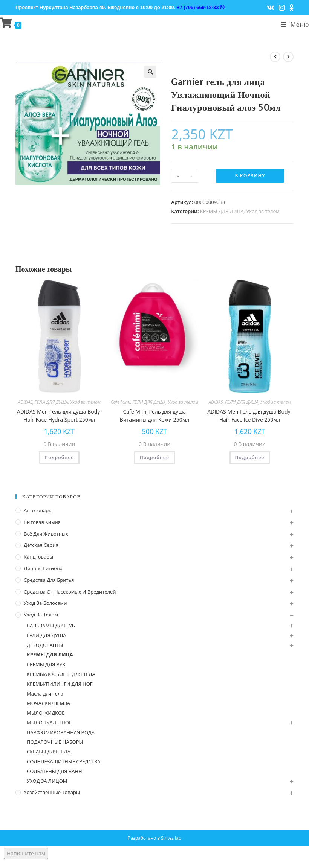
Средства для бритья (49, 580)
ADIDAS (25, 402)
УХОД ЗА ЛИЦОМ (47, 781)
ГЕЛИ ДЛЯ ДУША (51, 402)
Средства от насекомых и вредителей (70, 591)
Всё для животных (46, 533)
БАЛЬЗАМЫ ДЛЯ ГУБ (51, 625)
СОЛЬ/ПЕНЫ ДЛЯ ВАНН (54, 771)
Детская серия (41, 545)
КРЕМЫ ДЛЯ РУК (46, 664)
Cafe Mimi (120, 402)
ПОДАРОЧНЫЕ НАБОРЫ (55, 741)
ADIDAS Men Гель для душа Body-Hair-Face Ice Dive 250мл (249, 415)
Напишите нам (26, 853)
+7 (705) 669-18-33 (200, 7)
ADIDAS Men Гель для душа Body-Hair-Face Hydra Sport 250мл (59, 415)
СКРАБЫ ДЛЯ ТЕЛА (48, 751)
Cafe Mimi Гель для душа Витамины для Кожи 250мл (154, 415)
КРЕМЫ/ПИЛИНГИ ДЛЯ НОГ (60, 683)
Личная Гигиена (43, 568)
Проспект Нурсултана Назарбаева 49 (60, 7)
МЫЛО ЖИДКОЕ (45, 712)
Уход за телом (263, 211)
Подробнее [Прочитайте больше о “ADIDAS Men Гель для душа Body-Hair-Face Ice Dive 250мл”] (250, 457)
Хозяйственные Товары (52, 792)
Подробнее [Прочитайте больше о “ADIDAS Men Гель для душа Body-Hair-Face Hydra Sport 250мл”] (59, 457)
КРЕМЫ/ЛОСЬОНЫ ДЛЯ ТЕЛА (61, 674)
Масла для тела (45, 693)
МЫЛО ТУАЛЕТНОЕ (49, 722)
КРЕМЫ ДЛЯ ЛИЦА (222, 211)
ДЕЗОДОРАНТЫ (45, 645)
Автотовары (38, 510)
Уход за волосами (45, 603)
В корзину (250, 175)
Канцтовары (38, 556)
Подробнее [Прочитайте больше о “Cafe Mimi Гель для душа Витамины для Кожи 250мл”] (154, 457)
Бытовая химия (42, 522)
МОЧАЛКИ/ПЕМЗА (48, 703)
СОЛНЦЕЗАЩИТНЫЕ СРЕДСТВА (63, 761)
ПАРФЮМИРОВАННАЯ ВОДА (61, 732)
